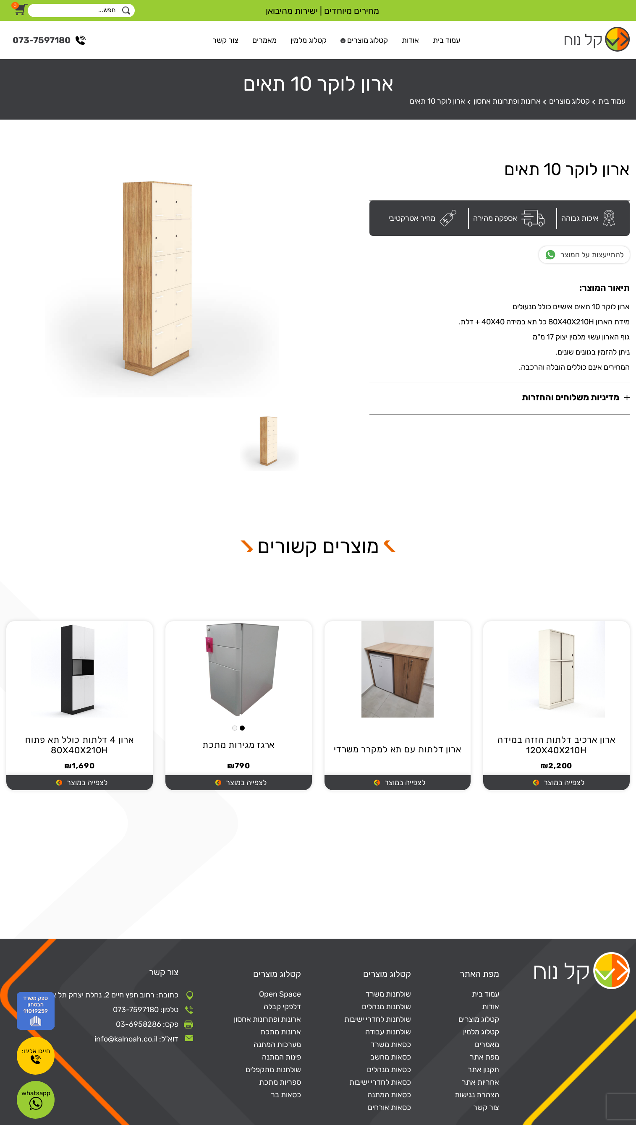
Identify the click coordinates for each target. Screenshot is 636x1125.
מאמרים (264, 40)
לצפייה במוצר (564, 783)
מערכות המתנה (277, 1044)
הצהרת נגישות (477, 1094)
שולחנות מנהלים (386, 1006)
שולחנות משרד (388, 994)
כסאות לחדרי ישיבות (380, 1082)
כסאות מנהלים (389, 1069)
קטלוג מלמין (309, 40)
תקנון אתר (483, 1069)
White (234, 728)
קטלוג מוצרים (367, 40)
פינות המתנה (281, 1057)
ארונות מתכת (280, 1031)
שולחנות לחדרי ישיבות (377, 1019)
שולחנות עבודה (388, 1031)
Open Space (280, 994)
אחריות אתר (480, 1082)
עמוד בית (446, 40)
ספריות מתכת (280, 1082)
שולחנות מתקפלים (273, 1069)
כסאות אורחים (389, 1107)
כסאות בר (286, 1094)
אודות (410, 40)
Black (242, 728)
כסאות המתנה (389, 1094)
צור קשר (225, 40)
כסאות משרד (391, 1044)
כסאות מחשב (390, 1057)
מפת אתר (484, 1057)
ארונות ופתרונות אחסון (507, 101)
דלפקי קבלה (282, 1006)
